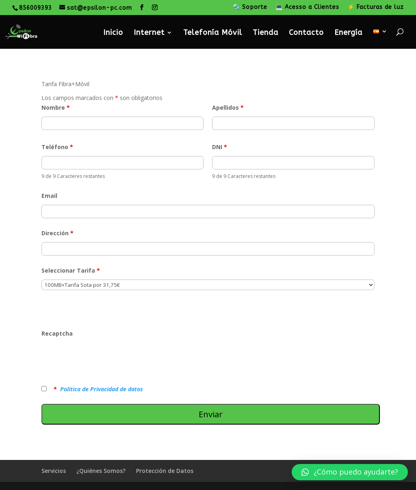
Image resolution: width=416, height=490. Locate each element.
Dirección (57, 233)
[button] (350, 472)
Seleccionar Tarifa (70, 270)
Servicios (53, 471)
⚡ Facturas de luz (375, 7)
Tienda (265, 33)
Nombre (55, 107)
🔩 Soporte (250, 7)
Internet (149, 33)
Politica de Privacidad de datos (101, 389)
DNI (219, 147)
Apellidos (228, 107)
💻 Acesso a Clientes (307, 7)
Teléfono (57, 147)
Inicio (113, 33)
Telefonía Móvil (212, 33)
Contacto (306, 33)
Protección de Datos (164, 471)
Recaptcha (57, 333)
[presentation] (103, 358)
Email (49, 195)
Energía (348, 33)
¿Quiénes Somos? (101, 471)
